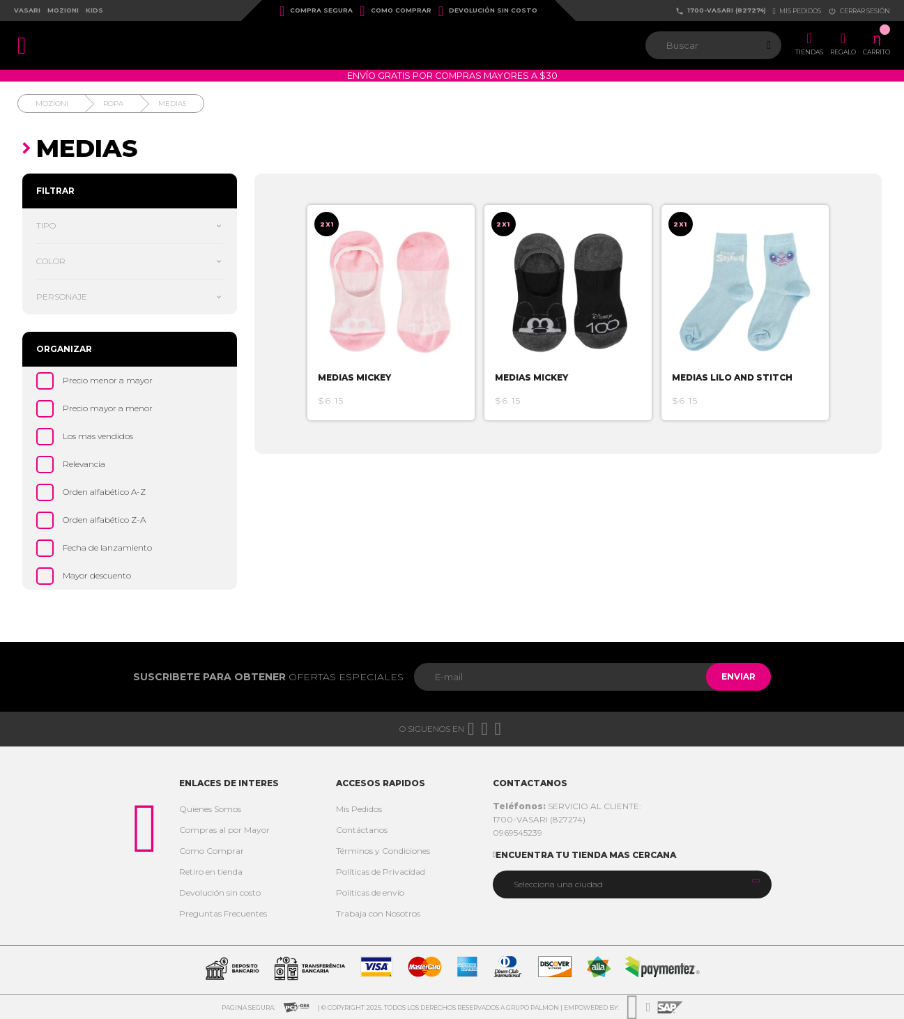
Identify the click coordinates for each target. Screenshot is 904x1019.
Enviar (733, 676)
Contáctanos (362, 830)
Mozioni (63, 10)
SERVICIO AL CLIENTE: (567, 806)
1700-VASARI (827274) (720, 10)
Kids (94, 10)
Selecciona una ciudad (558, 884)
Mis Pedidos (359, 809)
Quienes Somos (210, 809)
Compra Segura (316, 11)
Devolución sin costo (487, 11)
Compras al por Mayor (224, 830)
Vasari (27, 10)
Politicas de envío (370, 892)
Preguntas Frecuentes (223, 913)
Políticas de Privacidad (380, 871)
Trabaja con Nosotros (378, 913)
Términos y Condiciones (383, 850)
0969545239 (517, 832)
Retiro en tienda (211, 871)
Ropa (113, 103)
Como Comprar (395, 11)
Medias (172, 103)
